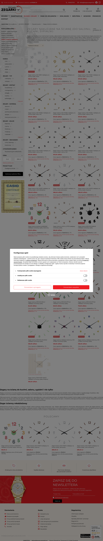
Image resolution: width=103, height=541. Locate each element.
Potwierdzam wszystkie (71, 287)
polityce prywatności (31, 260)
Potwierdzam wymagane (32, 287)
